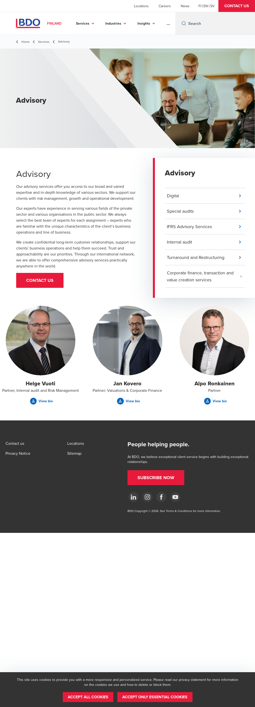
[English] (205, 5)
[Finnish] (199, 5)
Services (82, 23)
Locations (141, 5)
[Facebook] (161, 497)
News (185, 5)
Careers (165, 5)
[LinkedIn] (133, 497)
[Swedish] (212, 5)
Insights (143, 23)
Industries (113, 23)
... (168, 23)
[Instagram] (147, 497)
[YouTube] (175, 497)
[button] (236, 6)
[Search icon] (183, 23)
